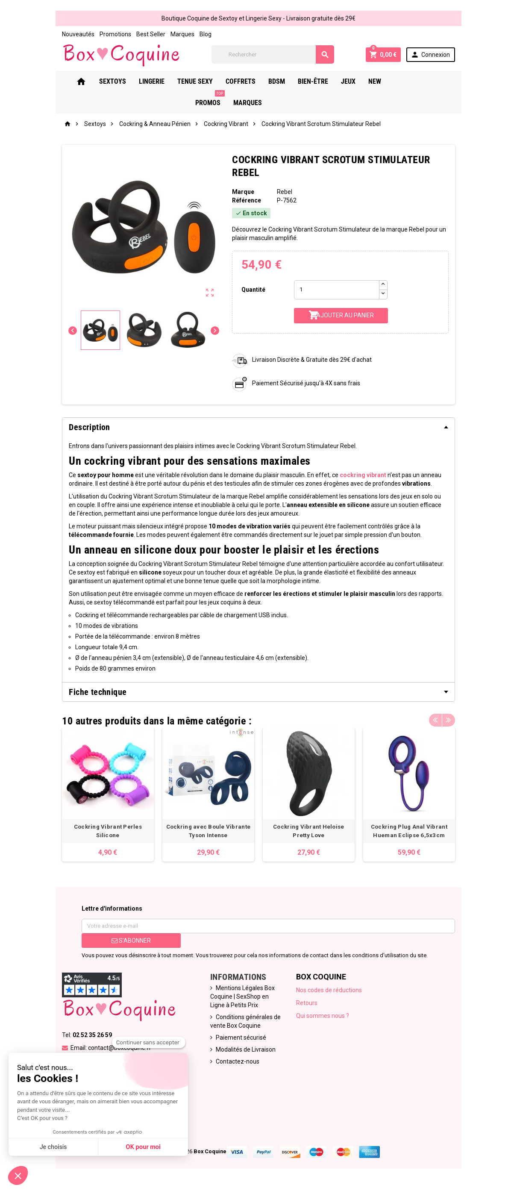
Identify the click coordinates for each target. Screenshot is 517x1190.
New (385, 81)
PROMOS (420, 78)
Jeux (359, 81)
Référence (246, 200)
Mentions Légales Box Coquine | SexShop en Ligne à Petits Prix (242, 996)
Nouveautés (78, 34)
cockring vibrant (363, 475)
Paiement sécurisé (241, 1037)
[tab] (258, 427)
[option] (108, 794)
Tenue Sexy (206, 81)
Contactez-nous (237, 1061)
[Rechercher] (273, 54)
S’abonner (131, 940)
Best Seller (150, 34)
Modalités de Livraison (246, 1049)
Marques (182, 34)
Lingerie (163, 81)
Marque (243, 191)
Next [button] (448, 718)
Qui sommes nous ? (322, 1015)
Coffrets (252, 81)
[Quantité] (336, 289)
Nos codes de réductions (329, 990)
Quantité (253, 289)
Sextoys (123, 81)
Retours (306, 1002)
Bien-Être (324, 81)
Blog (206, 34)
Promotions (115, 34)
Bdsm (287, 81)
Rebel (284, 191)
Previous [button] (435, 718)
